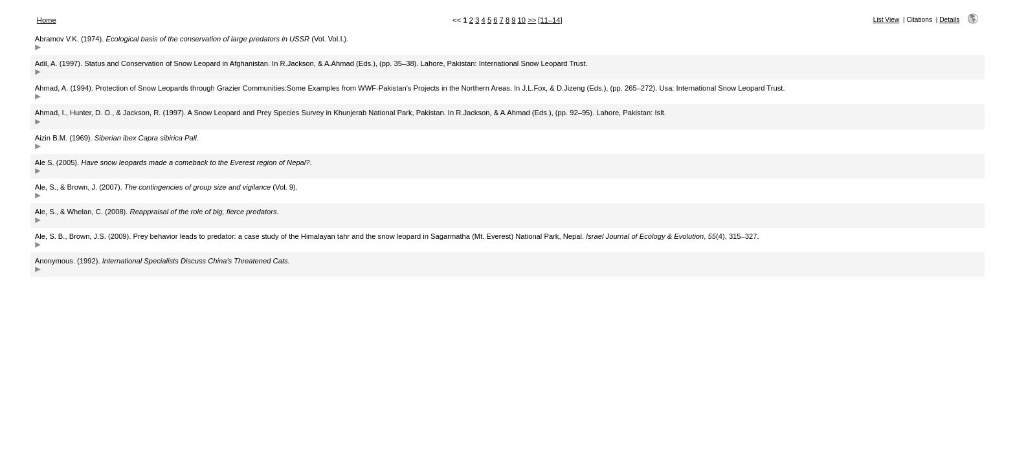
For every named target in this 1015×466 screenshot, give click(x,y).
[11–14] (550, 20)
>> (532, 20)
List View (886, 19)
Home (46, 20)
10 (522, 20)
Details (949, 19)
